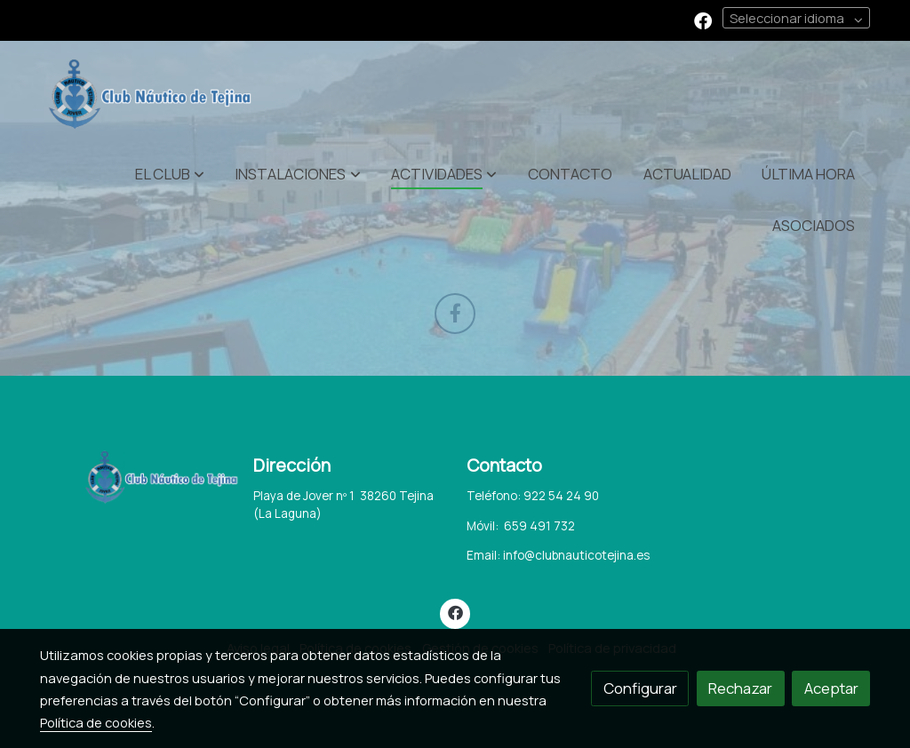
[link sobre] (135, 477)
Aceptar (831, 688)
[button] (170, 173)
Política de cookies (96, 722)
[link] (153, 94)
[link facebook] (703, 19)
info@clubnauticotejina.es (576, 555)
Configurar (640, 688)
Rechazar (740, 688)
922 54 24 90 (561, 496)
